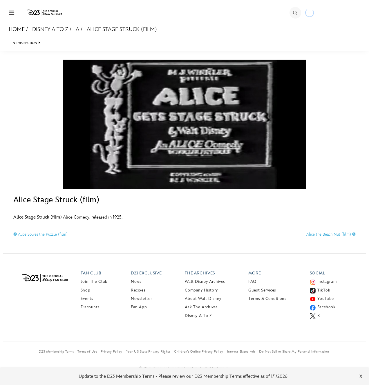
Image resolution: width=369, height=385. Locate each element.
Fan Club (91, 273)
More (254, 273)
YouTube (325, 298)
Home (17, 29)
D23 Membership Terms (218, 376)
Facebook (326, 307)
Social (317, 273)
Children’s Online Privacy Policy (198, 351)
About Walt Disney (203, 298)
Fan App (139, 307)
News (136, 281)
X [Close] (361, 376)
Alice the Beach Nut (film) (331, 234)
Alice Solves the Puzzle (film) (40, 234)
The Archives (200, 273)
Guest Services (262, 290)
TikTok (323, 290)
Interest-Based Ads (241, 351)
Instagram (327, 281)
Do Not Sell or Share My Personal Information (294, 351)
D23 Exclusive (146, 273)
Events (87, 298)
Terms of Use (87, 351)
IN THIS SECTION (24, 43)
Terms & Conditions (267, 298)
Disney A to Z (50, 29)
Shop (86, 290)
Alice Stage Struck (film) (122, 29)
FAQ (252, 281)
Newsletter (141, 298)
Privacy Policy (111, 351)
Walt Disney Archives (205, 281)
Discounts (90, 307)
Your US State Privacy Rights (148, 351)
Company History (201, 290)
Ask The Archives (201, 307)
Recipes (138, 290)
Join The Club (94, 281)
